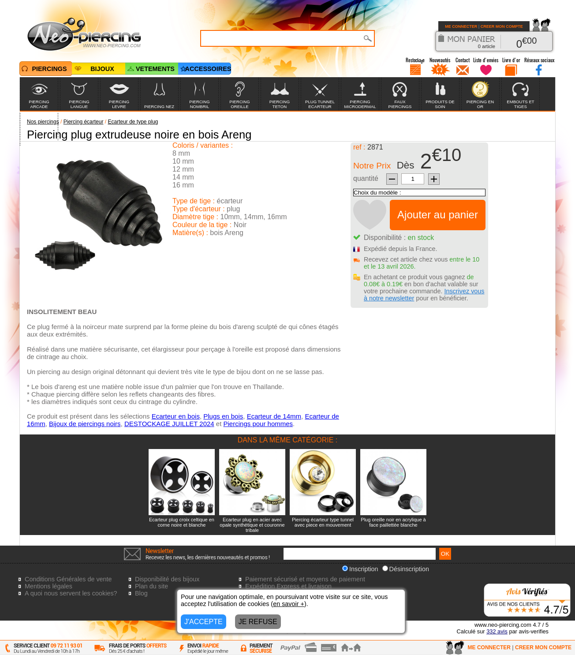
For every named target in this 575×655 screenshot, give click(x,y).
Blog (141, 593)
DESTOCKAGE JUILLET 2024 (169, 423)
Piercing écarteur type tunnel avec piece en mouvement (323, 522)
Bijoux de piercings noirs (85, 423)
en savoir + (288, 603)
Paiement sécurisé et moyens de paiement (305, 579)
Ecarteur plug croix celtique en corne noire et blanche (181, 522)
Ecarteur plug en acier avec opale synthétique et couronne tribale (252, 525)
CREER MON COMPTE (502, 26)
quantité (365, 178)
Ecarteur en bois (176, 416)
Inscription (360, 569)
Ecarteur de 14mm (274, 416)
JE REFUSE (258, 621)
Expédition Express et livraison (288, 586)
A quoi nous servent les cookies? (71, 593)
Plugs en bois (223, 416)
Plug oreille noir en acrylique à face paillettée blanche (393, 522)
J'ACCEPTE (203, 621)
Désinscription (405, 569)
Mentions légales (48, 586)
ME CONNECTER (461, 26)
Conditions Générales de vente (68, 579)
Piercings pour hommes (258, 423)
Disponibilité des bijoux (167, 579)
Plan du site (151, 586)
